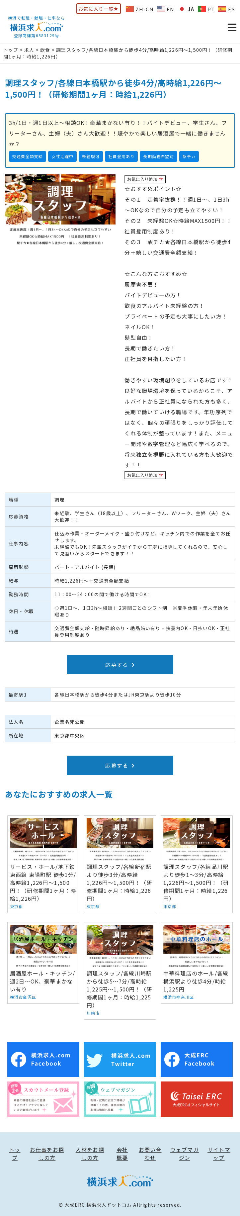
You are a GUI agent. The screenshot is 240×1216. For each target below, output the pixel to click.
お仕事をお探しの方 (47, 1154)
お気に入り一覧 (98, 8)
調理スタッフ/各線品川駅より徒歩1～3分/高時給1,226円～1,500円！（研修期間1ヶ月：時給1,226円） (196, 864)
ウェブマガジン (184, 1154)
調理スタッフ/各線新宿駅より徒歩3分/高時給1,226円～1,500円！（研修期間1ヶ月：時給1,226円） (120, 864)
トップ (14, 1154)
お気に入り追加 (145, 179)
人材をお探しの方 (90, 1154)
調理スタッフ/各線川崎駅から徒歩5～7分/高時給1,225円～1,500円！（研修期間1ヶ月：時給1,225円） (120, 971)
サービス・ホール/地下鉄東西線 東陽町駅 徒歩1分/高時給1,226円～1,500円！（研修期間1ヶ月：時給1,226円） (43, 864)
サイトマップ (218, 1154)
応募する (119, 665)
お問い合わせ (150, 1154)
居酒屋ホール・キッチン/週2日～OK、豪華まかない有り (43, 963)
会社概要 (122, 1154)
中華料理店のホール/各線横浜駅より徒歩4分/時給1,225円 (196, 963)
